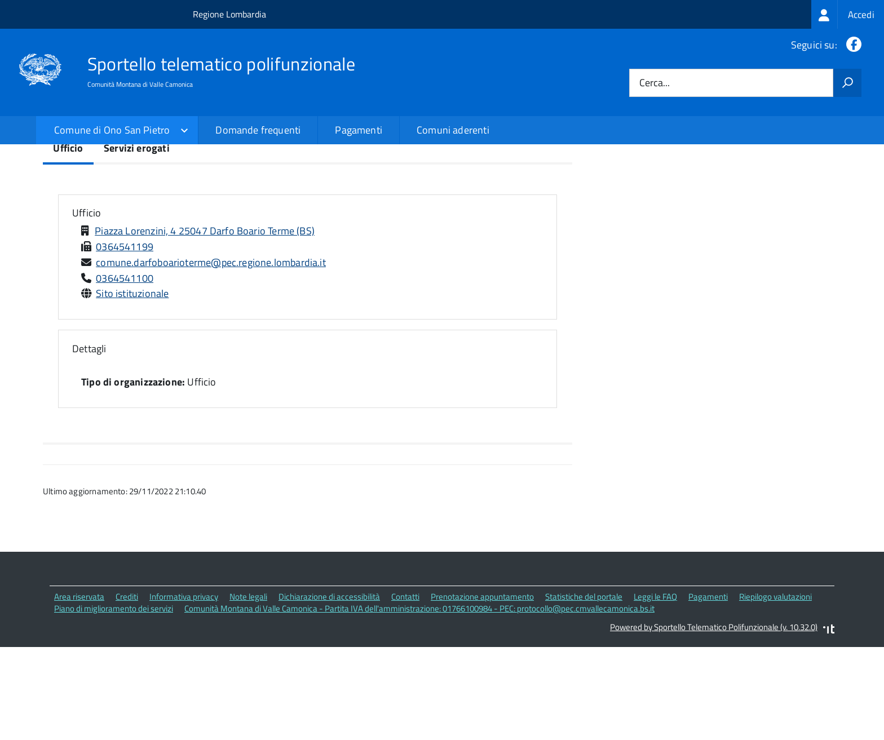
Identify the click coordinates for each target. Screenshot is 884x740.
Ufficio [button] (86, 306)
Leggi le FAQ (655, 690)
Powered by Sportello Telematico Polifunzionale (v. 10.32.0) (713, 720)
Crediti (127, 690)
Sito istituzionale (132, 387)
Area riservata (79, 690)
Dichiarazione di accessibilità (329, 690)
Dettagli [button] (89, 441)
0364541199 (124, 339)
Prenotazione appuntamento (482, 690)
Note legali (248, 690)
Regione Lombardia (229, 14)
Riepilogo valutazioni (775, 690)
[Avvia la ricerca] (847, 83)
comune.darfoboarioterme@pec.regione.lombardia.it (211, 355)
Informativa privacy (183, 690)
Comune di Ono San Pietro (112, 130)
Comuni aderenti (453, 130)
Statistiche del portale (583, 690)
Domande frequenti (257, 130)
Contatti (405, 690)
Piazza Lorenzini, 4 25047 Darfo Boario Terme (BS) (205, 323)
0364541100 (124, 371)
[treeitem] (847, 14)
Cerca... (654, 83)
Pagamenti (358, 130)
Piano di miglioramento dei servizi (113, 701)
